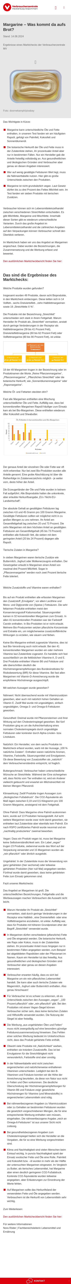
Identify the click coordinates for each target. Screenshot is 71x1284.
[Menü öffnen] (64, 7)
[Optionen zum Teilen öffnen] (35, 62)
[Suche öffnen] (56, 7)
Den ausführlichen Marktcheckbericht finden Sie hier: (32, 261)
